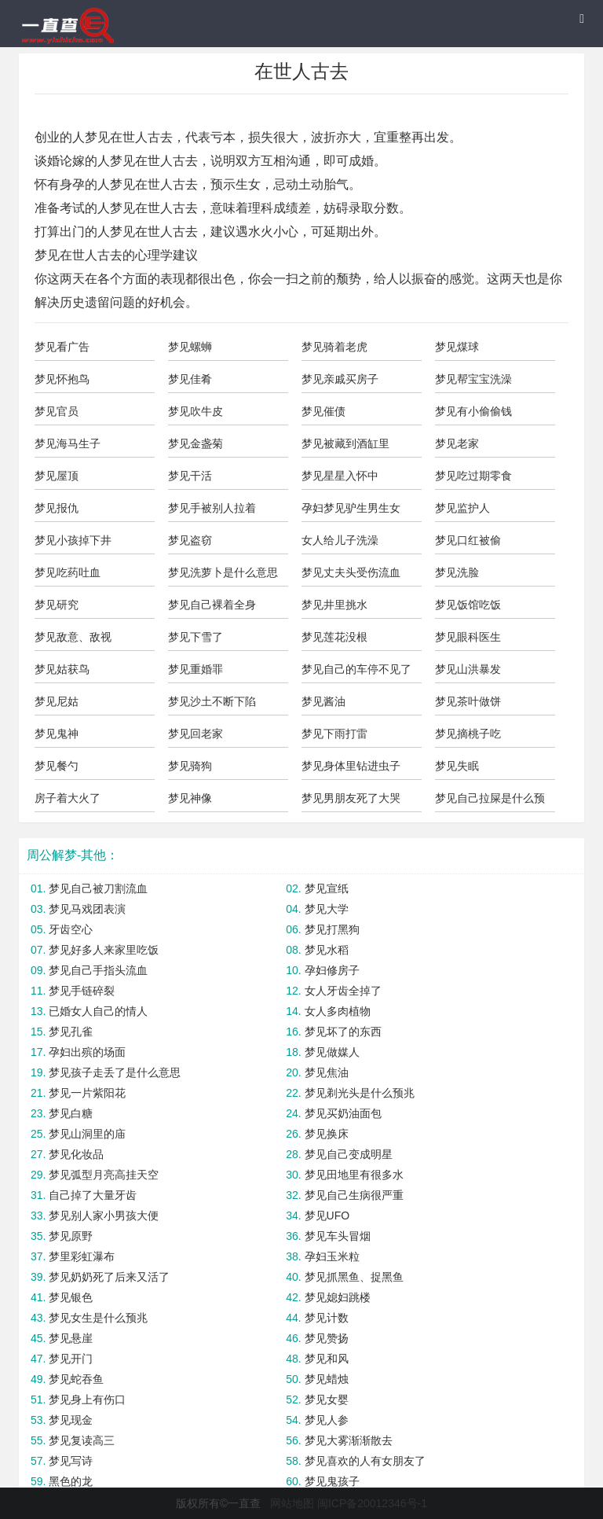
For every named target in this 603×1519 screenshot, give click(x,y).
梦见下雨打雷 (334, 733)
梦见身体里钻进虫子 (351, 766)
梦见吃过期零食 (473, 475)
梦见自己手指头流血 (98, 970)
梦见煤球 (457, 346)
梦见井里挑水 (334, 604)
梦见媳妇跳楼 (338, 1297)
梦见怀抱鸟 (62, 379)
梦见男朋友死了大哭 (351, 798)
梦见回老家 (195, 733)
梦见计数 (327, 1317)
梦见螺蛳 (190, 346)
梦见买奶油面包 (343, 1113)
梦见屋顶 (57, 475)
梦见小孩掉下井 (73, 540)
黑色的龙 (71, 1481)
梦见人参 (327, 1420)
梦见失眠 (457, 766)
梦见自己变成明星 (349, 1154)
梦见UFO (327, 1215)
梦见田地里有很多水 (354, 1174)
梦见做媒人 (332, 1052)
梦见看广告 (62, 346)
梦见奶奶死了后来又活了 (109, 1277)
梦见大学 (327, 909)
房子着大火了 (67, 798)
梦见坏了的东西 (343, 1031)
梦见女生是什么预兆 (98, 1317)
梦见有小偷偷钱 (473, 411)
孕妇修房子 (332, 970)
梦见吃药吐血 (67, 572)
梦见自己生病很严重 (354, 1195)
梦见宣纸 (327, 888)
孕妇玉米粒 (332, 1256)
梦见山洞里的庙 (87, 1133)
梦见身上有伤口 (87, 1399)
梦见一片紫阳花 (87, 1093)
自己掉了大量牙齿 (93, 1195)
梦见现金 (71, 1420)
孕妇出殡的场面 (87, 1052)
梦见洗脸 (457, 572)
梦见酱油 (323, 701)
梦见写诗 (71, 1461)
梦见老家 (457, 443)
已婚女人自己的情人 (98, 1011)
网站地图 (292, 1503)
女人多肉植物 (338, 1011)
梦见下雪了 (195, 637)
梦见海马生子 (67, 443)
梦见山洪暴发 (468, 669)
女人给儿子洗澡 (340, 540)
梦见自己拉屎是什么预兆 (490, 802)
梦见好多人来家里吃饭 (104, 949)
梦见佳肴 (190, 379)
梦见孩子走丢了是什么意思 (115, 1072)
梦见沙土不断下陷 (212, 701)
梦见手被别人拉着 (212, 508)
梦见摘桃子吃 (468, 733)
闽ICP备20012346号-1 (372, 1503)
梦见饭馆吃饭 (468, 604)
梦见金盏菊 (195, 443)
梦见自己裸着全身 (212, 604)
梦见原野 (71, 1236)
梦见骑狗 (190, 766)
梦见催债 (323, 411)
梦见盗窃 (190, 540)
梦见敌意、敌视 (73, 637)
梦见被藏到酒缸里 (345, 443)
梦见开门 (71, 1358)
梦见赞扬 (327, 1338)
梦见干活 (190, 475)
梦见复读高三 (82, 1440)
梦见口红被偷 (468, 540)
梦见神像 (190, 798)
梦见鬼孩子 (332, 1481)
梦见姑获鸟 (62, 669)
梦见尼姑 (57, 701)
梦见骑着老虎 (334, 346)
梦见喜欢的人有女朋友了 (365, 1461)
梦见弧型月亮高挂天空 (104, 1174)
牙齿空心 (71, 929)
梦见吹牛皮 (195, 411)
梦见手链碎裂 (82, 990)
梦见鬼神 (57, 733)
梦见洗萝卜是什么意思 (223, 572)
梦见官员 (57, 411)
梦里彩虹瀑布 (82, 1256)
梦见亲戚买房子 (340, 379)
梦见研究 (57, 604)
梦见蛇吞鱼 (76, 1379)
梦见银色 (71, 1297)
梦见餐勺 (57, 766)
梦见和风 (327, 1358)
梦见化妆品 (76, 1154)
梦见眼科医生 (468, 637)
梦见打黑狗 (332, 929)
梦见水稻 (327, 949)
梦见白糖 (71, 1113)
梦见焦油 (327, 1072)
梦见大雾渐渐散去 (349, 1440)
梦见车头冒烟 (338, 1236)
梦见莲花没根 (334, 637)
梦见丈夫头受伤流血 (351, 572)
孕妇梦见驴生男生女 (351, 508)
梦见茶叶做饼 (468, 701)
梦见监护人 (462, 508)
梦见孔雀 (71, 1031)
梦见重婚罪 (195, 669)
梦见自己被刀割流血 (98, 888)
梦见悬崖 (71, 1338)
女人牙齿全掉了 (343, 990)
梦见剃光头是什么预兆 (360, 1093)
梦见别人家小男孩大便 (104, 1215)
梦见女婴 (327, 1399)
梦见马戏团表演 (87, 909)
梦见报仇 (57, 508)
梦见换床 (327, 1133)
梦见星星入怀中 (340, 475)
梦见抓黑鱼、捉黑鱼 (354, 1277)
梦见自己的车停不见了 (356, 669)
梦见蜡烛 (327, 1379)
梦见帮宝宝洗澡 (473, 379)
